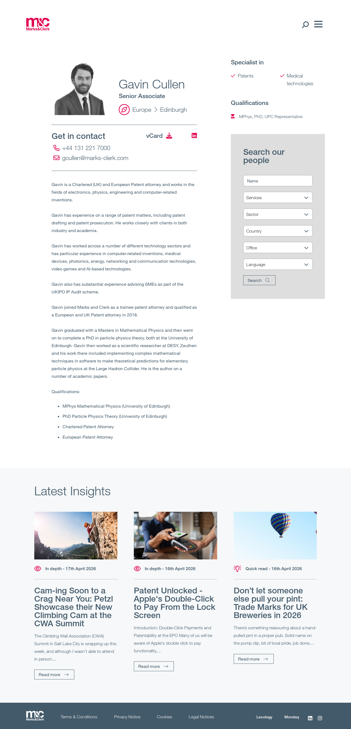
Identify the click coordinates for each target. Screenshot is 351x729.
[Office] (281, 247)
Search (255, 280)
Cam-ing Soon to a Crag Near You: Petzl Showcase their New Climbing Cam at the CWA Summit (73, 606)
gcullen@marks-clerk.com (90, 157)
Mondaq (291, 716)
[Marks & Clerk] (38, 28)
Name (252, 180)
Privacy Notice (127, 716)
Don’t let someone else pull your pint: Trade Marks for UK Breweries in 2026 (271, 602)
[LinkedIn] (193, 135)
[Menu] (317, 24)
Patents (246, 76)
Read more (49, 674)
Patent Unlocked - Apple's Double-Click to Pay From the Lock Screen (174, 602)
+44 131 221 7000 (81, 147)
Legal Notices (201, 716)
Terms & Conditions (79, 716)
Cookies (164, 716)
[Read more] (75, 535)
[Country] (281, 231)
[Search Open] (305, 24)
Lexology (264, 716)
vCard (159, 135)
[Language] (281, 264)
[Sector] (281, 214)
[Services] (281, 197)
